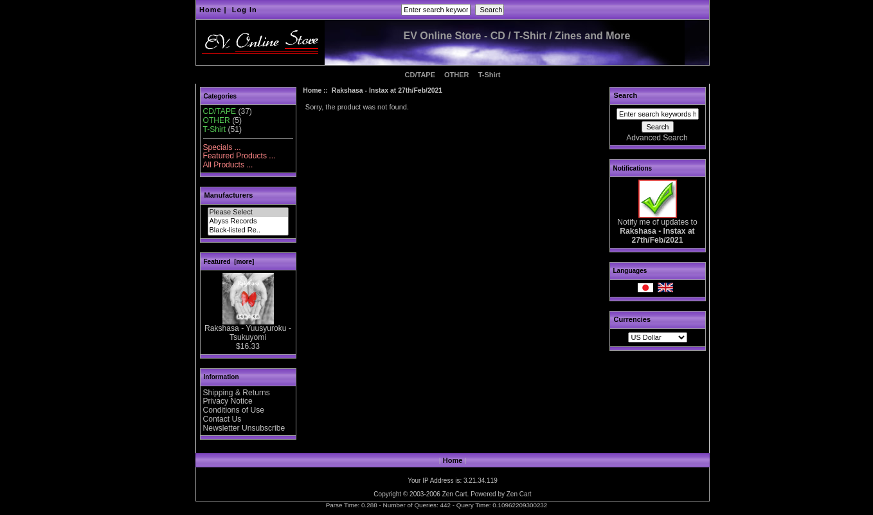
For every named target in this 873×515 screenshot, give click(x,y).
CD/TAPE (420, 75)
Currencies (632, 319)
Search (626, 95)
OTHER (456, 75)
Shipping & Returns (236, 392)
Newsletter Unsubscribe (244, 428)
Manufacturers (228, 195)
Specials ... (222, 147)
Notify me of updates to (657, 228)
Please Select (248, 212)
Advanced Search (656, 137)
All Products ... (228, 164)
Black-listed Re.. (248, 230)
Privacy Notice (228, 401)
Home (210, 10)
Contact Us (222, 419)
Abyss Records (248, 221)
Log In (244, 10)
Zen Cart (454, 494)
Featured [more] (229, 261)
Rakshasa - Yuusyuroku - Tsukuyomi (247, 329)
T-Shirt (489, 75)
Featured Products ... (239, 155)
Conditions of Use (233, 410)
